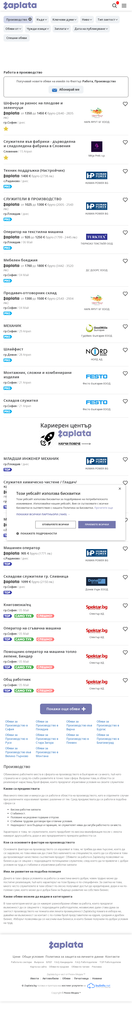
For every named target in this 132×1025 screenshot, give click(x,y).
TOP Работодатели (110, 1001)
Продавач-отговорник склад (37, 315)
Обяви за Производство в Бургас (108, 765)
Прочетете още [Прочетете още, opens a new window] (104, 507)
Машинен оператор (26, 577)
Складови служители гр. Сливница (32, 609)
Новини (99, 1018)
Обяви (66, 1018)
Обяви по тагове (80, 1006)
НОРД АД (97, 383)
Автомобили (49, 1018)
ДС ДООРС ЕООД (97, 291)
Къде (41, 20)
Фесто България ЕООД (97, 408)
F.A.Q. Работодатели (86, 1001)
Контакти (118, 996)
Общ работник (21, 719)
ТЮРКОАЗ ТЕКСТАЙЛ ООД (97, 261)
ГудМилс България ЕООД (96, 358)
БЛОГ (49, 1001)
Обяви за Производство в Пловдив (47, 765)
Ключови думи (65, 20)
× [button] (119, 488)
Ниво (90, 20)
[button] (66, 514)
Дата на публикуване (96, 29)
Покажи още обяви (66, 748)
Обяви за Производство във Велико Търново (18, 792)
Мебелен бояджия (25, 282)
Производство (16, 20)
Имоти (32, 1018)
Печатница (82, 1018)
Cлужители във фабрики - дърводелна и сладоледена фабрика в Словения (36, 148)
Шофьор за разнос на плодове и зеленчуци (39, 106)
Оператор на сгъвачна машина (40, 665)
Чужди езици (39, 29)
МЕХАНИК (15, 348)
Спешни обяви (16, 38)
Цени (10, 996)
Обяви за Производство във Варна (79, 765)
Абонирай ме (69, 89)
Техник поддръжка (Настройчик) (26, 182)
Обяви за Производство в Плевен (77, 778)
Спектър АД (96, 650)
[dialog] (66, 512)
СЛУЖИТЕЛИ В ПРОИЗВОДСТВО (40, 213)
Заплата (65, 29)
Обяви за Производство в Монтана (47, 792)
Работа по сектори (21, 1001)
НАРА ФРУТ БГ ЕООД (97, 122)
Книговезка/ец (20, 641)
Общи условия (29, 996)
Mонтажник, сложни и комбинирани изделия (30, 399)
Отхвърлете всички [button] (52, 524)
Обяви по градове (59, 1006)
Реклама (97, 1006)
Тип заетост (112, 20)
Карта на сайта (38, 1006)
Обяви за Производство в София (16, 765)
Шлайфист (16, 373)
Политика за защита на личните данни (75, 996)
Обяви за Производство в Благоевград (108, 778)
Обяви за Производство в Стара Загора (47, 778)
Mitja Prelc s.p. (96, 160)
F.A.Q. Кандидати (64, 1001)
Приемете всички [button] (96, 524)
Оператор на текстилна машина (31, 250)
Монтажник (17, 548)
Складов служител (25, 426)
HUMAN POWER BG (96, 194)
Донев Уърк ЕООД (96, 622)
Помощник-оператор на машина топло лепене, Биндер (39, 692)
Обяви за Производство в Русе (16, 778)
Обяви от (12, 29)
